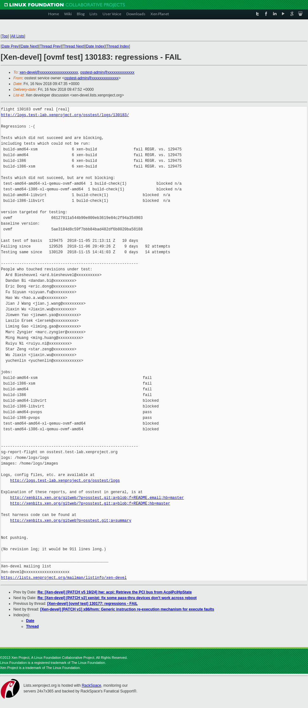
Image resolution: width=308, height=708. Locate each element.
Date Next (29, 46)
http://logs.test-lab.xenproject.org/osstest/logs (65, 480)
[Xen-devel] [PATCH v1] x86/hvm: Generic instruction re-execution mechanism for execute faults (127, 609)
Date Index (95, 46)
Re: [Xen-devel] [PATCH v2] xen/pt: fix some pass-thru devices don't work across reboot (117, 598)
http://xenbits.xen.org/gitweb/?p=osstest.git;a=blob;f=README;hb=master (90, 503)
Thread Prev (50, 46)
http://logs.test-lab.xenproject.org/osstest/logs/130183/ (65, 115)
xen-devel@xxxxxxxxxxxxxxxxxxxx (49, 72)
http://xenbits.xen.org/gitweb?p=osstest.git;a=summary (70, 520)
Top (5, 36)
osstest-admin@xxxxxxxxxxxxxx (107, 72)
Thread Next (73, 46)
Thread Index (118, 46)
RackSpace (91, 685)
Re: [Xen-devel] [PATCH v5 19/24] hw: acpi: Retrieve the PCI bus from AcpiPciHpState (114, 592)
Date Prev (10, 46)
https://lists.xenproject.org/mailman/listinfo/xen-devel (64, 577)
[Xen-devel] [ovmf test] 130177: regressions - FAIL (92, 603)
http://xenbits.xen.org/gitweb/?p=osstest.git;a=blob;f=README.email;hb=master (97, 497)
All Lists (17, 36)
